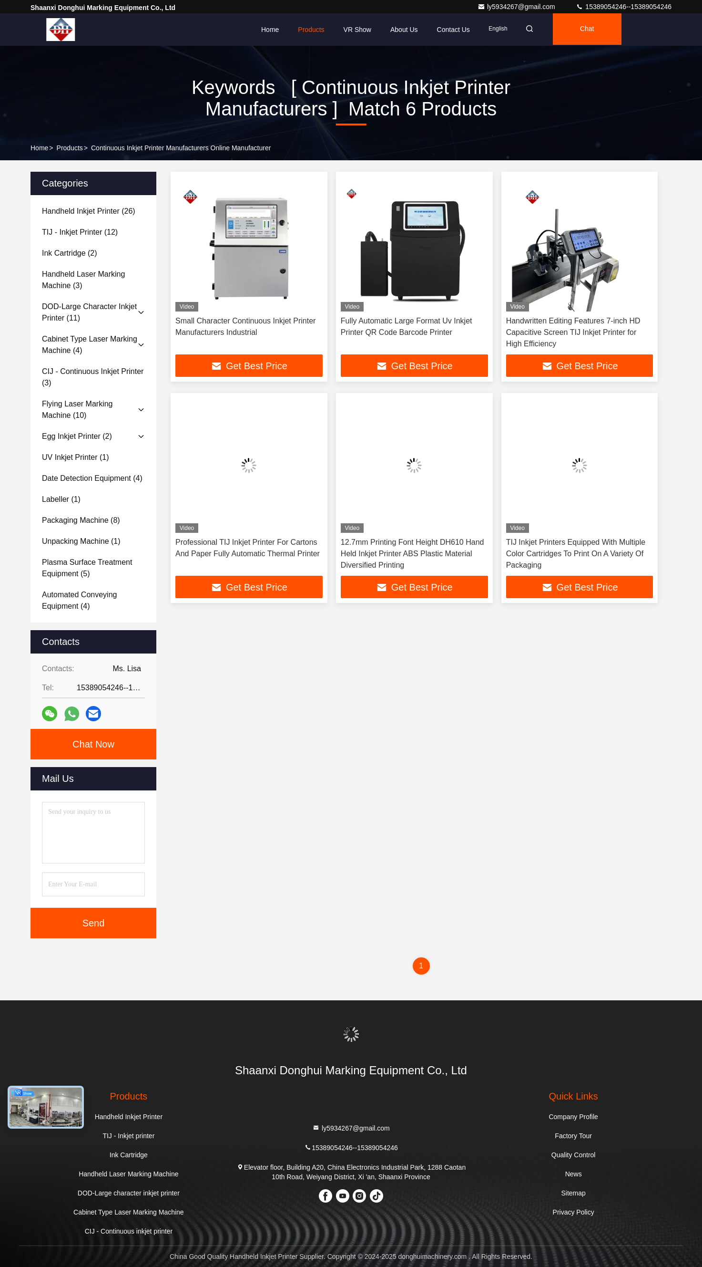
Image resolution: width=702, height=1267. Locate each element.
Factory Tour (573, 1136)
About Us (404, 29)
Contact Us (453, 29)
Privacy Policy (573, 1212)
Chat (591, 29)
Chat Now (93, 744)
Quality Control (573, 1155)
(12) (80, 232)
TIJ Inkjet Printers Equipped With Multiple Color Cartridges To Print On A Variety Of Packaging (576, 554)
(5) (87, 568)
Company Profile (573, 1117)
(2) (69, 253)
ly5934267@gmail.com (517, 6)
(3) (83, 280)
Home (270, 29)
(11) (89, 312)
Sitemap (573, 1193)
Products (311, 29)
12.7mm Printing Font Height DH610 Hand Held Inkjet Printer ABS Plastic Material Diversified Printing (412, 554)
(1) (75, 457)
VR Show (357, 29)
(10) (77, 409)
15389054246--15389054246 (623, 6)
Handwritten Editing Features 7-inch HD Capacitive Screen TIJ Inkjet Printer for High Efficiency (573, 332)
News (573, 1174)
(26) (88, 211)
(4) (89, 344)
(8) (81, 520)
